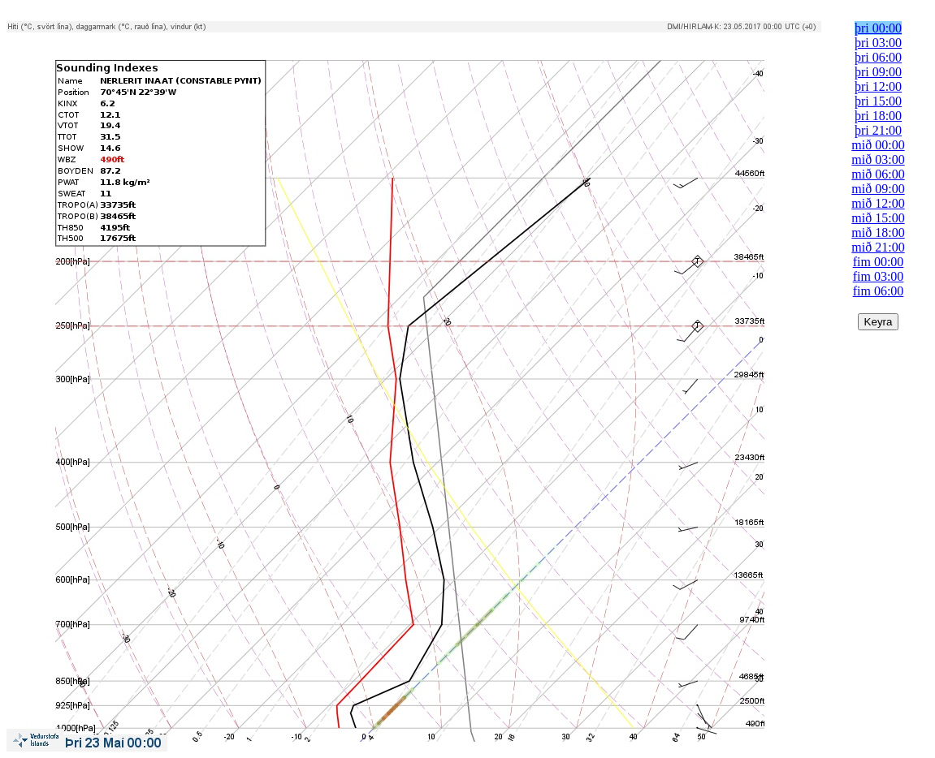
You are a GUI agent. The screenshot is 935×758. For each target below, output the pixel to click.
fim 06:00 (878, 291)
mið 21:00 (877, 247)
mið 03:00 (877, 159)
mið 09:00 (877, 189)
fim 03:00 (878, 276)
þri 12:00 (878, 86)
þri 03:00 (878, 43)
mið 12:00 (877, 203)
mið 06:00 (877, 174)
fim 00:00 (878, 262)
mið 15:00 (877, 218)
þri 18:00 (878, 116)
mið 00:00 (877, 145)
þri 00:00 (878, 28)
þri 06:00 (878, 57)
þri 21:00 (878, 130)
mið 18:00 (877, 232)
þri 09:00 (878, 72)
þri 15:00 (878, 101)
